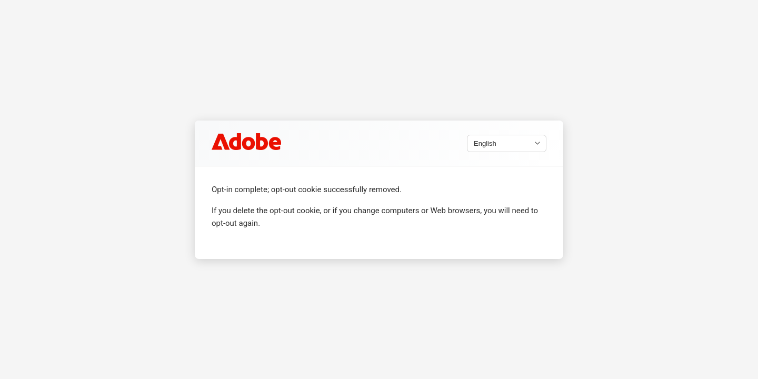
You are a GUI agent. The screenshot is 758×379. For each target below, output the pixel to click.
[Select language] (506, 143)
